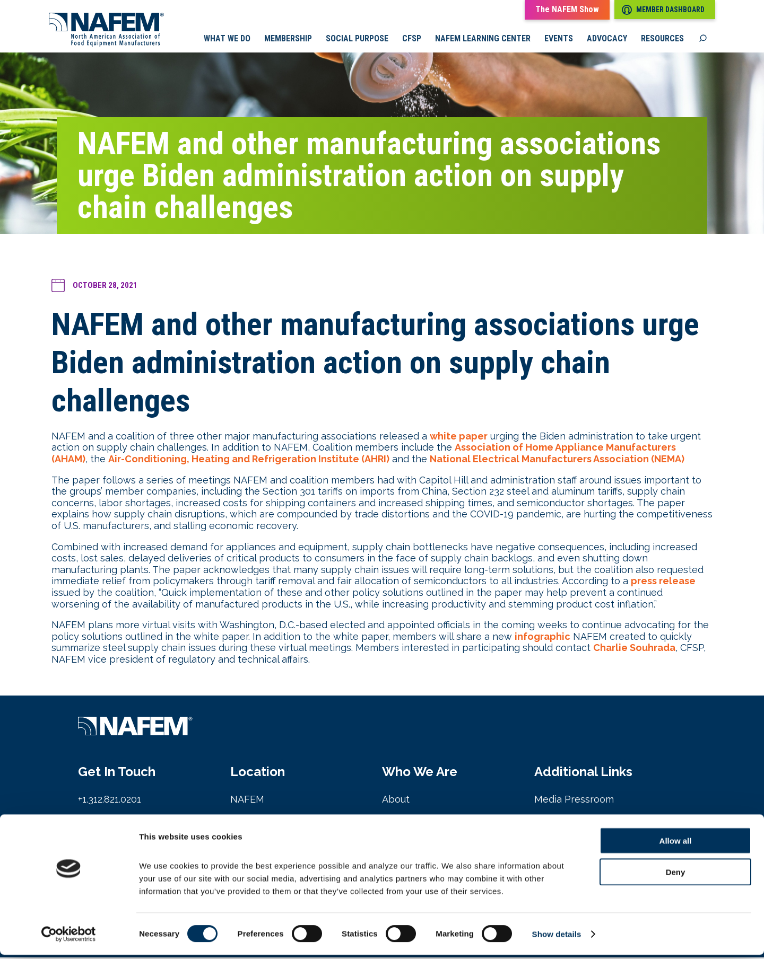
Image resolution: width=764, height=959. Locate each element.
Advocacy (607, 40)
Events (558, 40)
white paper (459, 437)
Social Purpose (357, 40)
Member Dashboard (663, 10)
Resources (662, 40)
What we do (227, 40)
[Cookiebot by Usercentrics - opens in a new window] (68, 938)
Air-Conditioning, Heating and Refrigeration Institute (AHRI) (248, 459)
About (396, 800)
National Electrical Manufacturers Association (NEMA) (557, 459)
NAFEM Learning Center (483, 40)
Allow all (675, 844)
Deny (675, 876)
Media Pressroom (574, 800)
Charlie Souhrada (634, 649)
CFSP (411, 40)
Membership (288, 40)
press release (663, 582)
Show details (556, 938)
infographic (542, 637)
